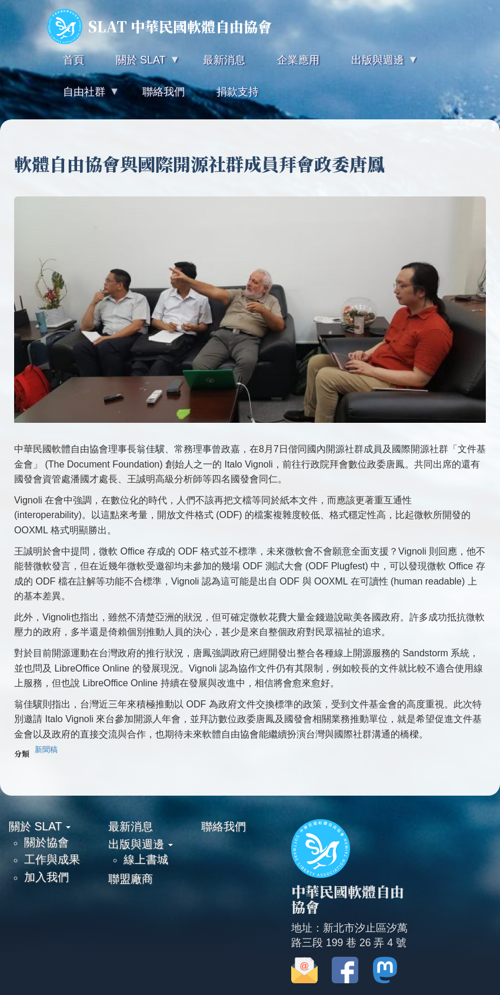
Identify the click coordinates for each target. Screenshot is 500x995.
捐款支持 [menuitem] (237, 92)
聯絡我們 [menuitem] (163, 92)
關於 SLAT (40, 826)
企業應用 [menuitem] (298, 60)
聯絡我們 (223, 826)
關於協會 (46, 842)
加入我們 (46, 876)
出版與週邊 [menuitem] (376, 65)
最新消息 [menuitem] (224, 60)
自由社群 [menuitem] (83, 97)
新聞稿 (46, 749)
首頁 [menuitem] (73, 60)
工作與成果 (52, 859)
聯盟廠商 (130, 878)
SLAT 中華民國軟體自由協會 (159, 26)
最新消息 (130, 826)
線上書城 (146, 859)
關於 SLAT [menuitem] (139, 65)
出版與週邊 (140, 843)
